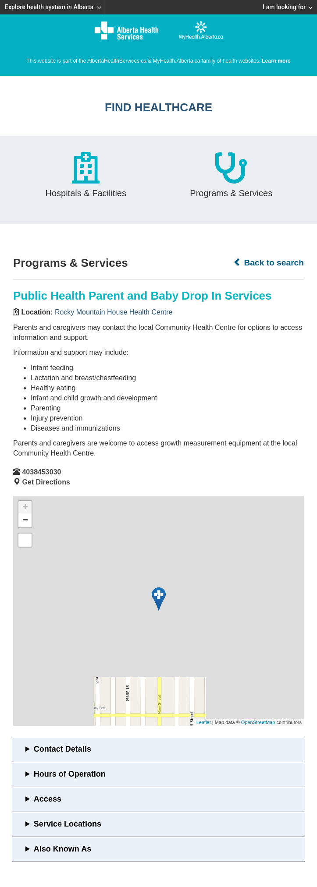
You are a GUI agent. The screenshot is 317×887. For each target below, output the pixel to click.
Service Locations (67, 824)
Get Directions (46, 482)
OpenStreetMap (258, 722)
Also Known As (62, 849)
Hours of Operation (70, 774)
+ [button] (25, 507)
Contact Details (62, 749)
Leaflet (203, 722)
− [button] (25, 520)
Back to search (268, 262)
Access (47, 799)
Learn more (276, 61)
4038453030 (41, 472)
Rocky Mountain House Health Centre (114, 312)
